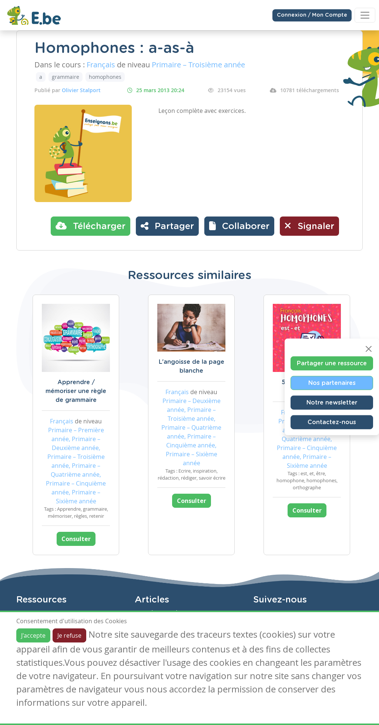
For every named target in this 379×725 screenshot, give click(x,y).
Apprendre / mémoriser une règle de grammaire (76, 391)
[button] (239, 226)
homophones (105, 76)
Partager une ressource (332, 363)
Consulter (76, 539)
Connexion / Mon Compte (312, 15)
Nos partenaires (332, 383)
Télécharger (90, 225)
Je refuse (69, 635)
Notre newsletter (331, 402)
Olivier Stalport (81, 90)
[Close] (368, 348)
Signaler (309, 225)
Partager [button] (167, 225)
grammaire (65, 76)
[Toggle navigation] (365, 15)
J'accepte (33, 635)
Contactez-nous (332, 422)
